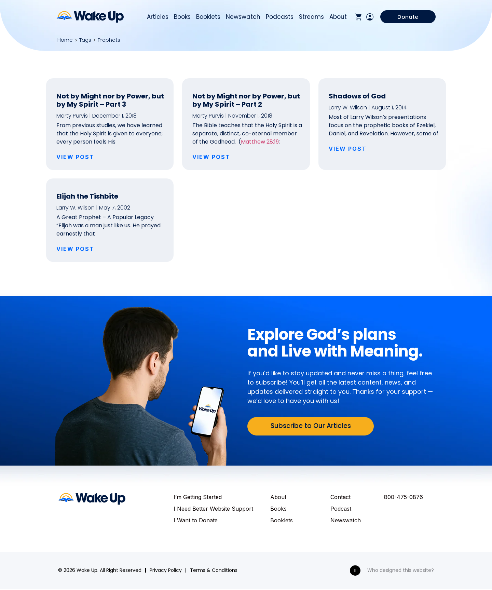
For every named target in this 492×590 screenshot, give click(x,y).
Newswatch (243, 17)
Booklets (208, 17)
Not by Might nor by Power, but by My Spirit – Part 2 (246, 100)
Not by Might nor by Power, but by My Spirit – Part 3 (110, 100)
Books (182, 17)
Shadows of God (357, 96)
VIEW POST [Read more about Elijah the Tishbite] (75, 248)
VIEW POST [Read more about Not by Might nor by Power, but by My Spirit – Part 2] (211, 156)
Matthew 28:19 (260, 142)
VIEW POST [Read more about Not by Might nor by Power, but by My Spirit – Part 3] (75, 156)
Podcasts (279, 17)
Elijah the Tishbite (87, 196)
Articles (157, 17)
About (338, 17)
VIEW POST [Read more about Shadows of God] (348, 148)
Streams (311, 17)
